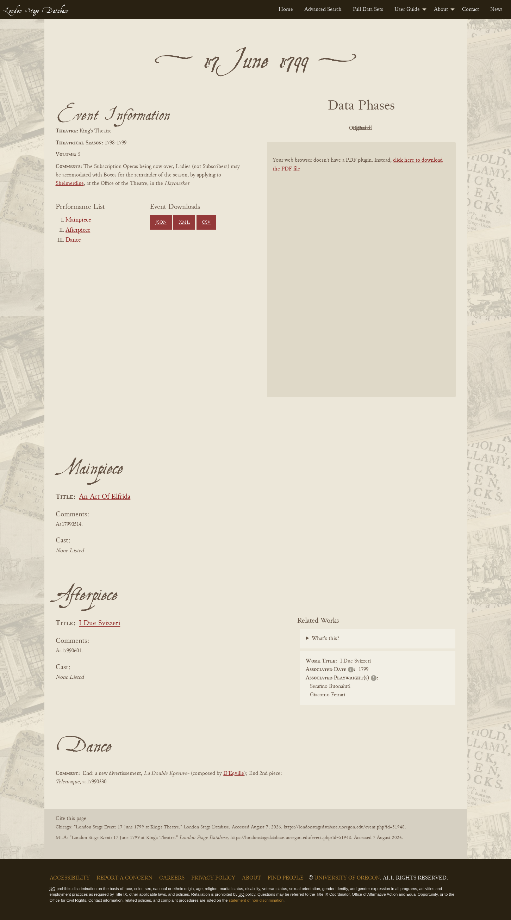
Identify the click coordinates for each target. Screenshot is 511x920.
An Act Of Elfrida (104, 497)
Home (286, 9)
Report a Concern (124, 878)
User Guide (407, 9)
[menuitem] (286, 9)
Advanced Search (323, 9)
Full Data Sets (368, 9)
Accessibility (70, 878)
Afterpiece (78, 230)
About (441, 9)
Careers (172, 878)
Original (340, 128)
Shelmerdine (70, 183)
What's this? (325, 638)
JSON (161, 222)
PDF (301, 128)
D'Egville (233, 773)
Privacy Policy (213, 878)
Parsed (418, 128)
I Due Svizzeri (99, 623)
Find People (286, 878)
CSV (206, 222)
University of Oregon (347, 878)
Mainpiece (78, 220)
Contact (470, 9)
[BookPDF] (361, 278)
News (496, 9)
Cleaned (379, 128)
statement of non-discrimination (256, 900)
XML (184, 222)
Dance (73, 240)
